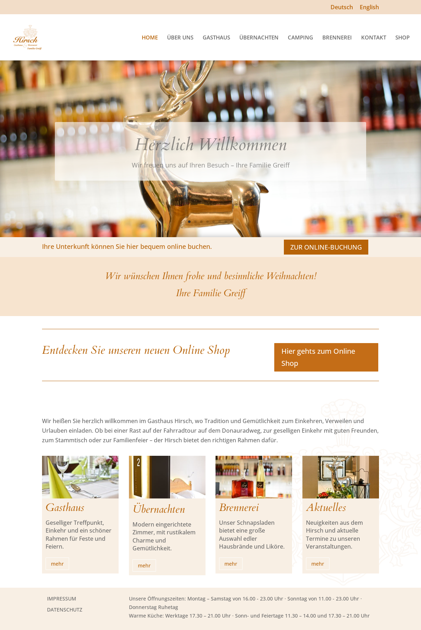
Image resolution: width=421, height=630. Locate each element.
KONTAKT (373, 38)
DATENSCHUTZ (64, 609)
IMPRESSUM (61, 598)
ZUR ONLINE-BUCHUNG (326, 247)
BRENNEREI (337, 38)
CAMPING (300, 38)
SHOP (402, 38)
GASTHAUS (216, 38)
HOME (150, 38)
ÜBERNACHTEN (259, 38)
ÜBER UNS (180, 38)
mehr (57, 563)
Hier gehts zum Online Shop (318, 357)
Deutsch (342, 7)
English (369, 7)
